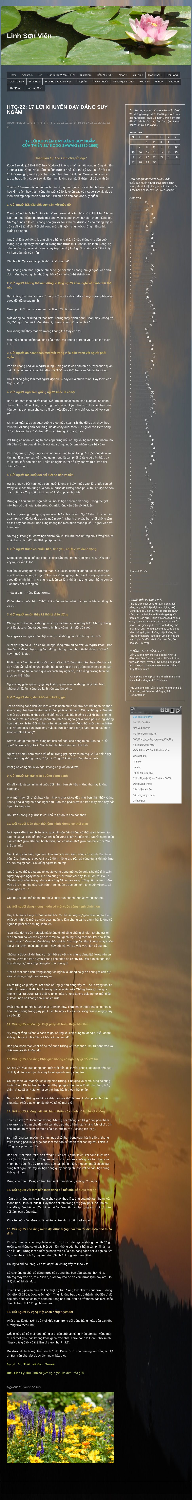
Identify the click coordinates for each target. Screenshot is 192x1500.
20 (100, 122)
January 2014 (141, 546)
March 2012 (140, 562)
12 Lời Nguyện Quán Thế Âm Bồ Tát (152, 778)
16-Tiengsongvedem (144, 795)
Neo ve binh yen (141, 728)
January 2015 (141, 507)
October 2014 (141, 519)
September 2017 (142, 412)
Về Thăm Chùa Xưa (143, 744)
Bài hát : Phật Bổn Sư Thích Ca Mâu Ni (156, 583)
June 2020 (139, 289)
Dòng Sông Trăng (142, 783)
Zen (40, 75)
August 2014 (140, 523)
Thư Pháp (15, 88)
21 (104, 122)
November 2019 (142, 312)
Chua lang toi (140, 756)
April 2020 (139, 297)
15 (79, 122)
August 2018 (140, 368)
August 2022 (140, 221)
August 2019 (140, 324)
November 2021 (142, 241)
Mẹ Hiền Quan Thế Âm (146, 587)
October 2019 (141, 316)
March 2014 (140, 542)
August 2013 (140, 554)
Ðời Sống (172, 75)
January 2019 (141, 348)
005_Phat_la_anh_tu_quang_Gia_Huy (153, 739)
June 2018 (139, 376)
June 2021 (139, 257)
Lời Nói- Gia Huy (141, 722)
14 (75, 122)
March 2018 (140, 388)
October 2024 (141, 205)
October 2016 (141, 455)
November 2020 (142, 277)
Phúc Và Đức (141, 575)
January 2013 (141, 558)
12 (66, 122)
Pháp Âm (82, 81)
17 (87, 122)
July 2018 (138, 372)
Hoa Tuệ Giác (34, 88)
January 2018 (141, 396)
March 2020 (140, 301)
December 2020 (142, 273)
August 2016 (140, 463)
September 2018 (142, 364)
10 (58, 122)
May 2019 (139, 332)
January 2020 (141, 305)
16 (83, 122)
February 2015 (141, 503)
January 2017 (141, 443)
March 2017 (140, 435)
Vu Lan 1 (138, 75)
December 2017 (142, 400)
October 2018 (141, 360)
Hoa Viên (145, 81)
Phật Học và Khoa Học (58, 81)
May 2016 (139, 475)
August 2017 (140, 416)
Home (13, 75)
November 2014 (142, 515)
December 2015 (142, 483)
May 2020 (139, 293)
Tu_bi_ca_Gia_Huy (143, 772)
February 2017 (141, 439)
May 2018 (139, 380)
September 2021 (142, 249)
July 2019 (138, 328)
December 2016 (142, 447)
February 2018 (141, 392)
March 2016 (140, 479)
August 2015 (140, 495)
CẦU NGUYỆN (105, 75)
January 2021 (141, 269)
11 (63, 122)
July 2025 (138, 202)
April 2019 (139, 336)
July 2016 (138, 467)
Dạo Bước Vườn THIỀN (61, 75)
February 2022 (141, 233)
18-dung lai (139, 800)
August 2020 (140, 285)
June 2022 (139, 225)
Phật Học (34, 81)
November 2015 (142, 487)
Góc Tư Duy (17, 81)
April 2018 (139, 384)
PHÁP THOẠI (100, 81)
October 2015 (141, 491)
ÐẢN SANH (155, 75)
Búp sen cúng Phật (143, 717)
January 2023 (141, 213)
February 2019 (141, 344)
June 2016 (139, 471)
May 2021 (139, 261)
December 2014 (142, 511)
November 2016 (142, 451)
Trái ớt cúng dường (144, 579)
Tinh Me (137, 761)
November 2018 (142, 356)
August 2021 (140, 253)
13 (71, 122)
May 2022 (139, 229)
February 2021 (141, 265)
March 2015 (140, 499)
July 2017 (138, 419)
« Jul (132, 170)
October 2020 (141, 281)
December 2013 (142, 550)
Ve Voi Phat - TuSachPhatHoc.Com (151, 750)
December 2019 (142, 309)
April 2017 (139, 431)
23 (8, 127)
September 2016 (142, 459)
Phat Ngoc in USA (123, 81)
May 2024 (139, 209)
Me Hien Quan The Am (145, 733)
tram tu (136, 767)
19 (95, 122)
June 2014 (139, 530)
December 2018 (142, 352)
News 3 (123, 75)
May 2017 (139, 427)
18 (91, 122)
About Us (27, 75)
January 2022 (141, 237)
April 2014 (139, 538)
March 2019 (140, 340)
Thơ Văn (174, 81)
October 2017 (141, 408)
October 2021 (141, 245)
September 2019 (142, 320)
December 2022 (142, 217)
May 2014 (139, 534)
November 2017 (142, 404)
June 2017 (139, 423)
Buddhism (85, 75)
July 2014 (138, 526)
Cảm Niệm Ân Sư (142, 789)
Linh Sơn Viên (29, 35)
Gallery (159, 81)
